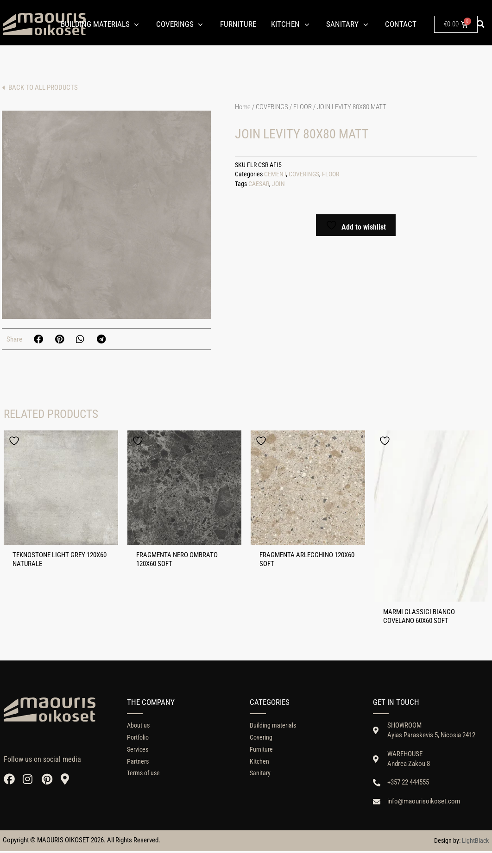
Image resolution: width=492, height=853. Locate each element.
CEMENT (275, 174)
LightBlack (475, 842)
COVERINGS (272, 107)
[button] (481, 24)
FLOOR (302, 107)
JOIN (278, 184)
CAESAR (258, 184)
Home (243, 107)
